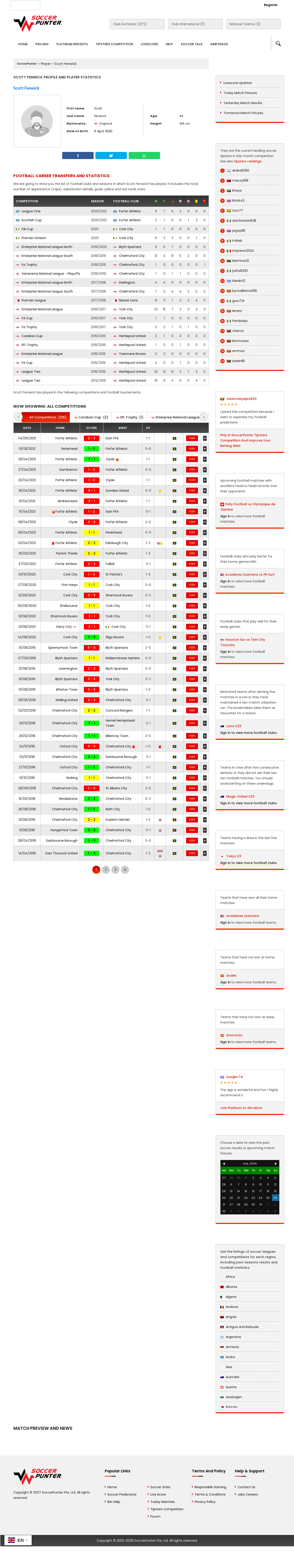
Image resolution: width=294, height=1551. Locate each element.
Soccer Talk (191, 44)
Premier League (31, 300)
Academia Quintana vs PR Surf (250, 574)
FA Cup (24, 318)
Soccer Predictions (121, 1494)
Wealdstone (68, 798)
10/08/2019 (27, 689)
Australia (229, 1377)
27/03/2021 (27, 564)
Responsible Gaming (210, 1487)
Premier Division (31, 238)
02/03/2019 (27, 710)
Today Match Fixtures (240, 93)
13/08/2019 (27, 679)
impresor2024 (237, 250)
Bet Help (113, 1502)
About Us (55, 4)
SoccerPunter (27, 63)
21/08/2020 (27, 626)
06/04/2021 (27, 532)
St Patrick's (114, 574)
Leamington (68, 668)
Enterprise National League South (44, 256)
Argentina (230, 1337)
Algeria (228, 1297)
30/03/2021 (27, 553)
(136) (45, 417)
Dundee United (117, 490)
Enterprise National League (39, 309)
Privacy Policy (205, 1502)
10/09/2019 (27, 647)
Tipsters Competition (114, 44)
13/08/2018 (27, 819)
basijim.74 (231, 1077)
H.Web (231, 240)
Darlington (124, 282)
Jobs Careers (248, 1494)
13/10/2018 (27, 778)
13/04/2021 (27, 501)
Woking (72, 778)
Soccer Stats (160, 1487)
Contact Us (116, 4)
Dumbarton (69, 469)
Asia (226, 1367)
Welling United (67, 700)
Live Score (158, 1494)
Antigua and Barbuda (239, 1327)
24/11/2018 (27, 746)
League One (28, 211)
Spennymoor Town (63, 647)
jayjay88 (232, 230)
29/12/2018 (27, 723)
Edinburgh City (117, 543)
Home (23, 44)
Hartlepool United (129, 336)
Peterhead (69, 448)
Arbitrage (219, 44)
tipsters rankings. (248, 161)
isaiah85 (232, 361)
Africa (227, 1277)
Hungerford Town (64, 830)
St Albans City (116, 788)
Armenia (229, 1347)
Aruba (227, 1357)
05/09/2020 (27, 606)
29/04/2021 (27, 459)
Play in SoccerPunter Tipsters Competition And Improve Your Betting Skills (245, 440)
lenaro (231, 311)
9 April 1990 (103, 131)
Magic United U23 (237, 796)
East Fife (112, 438)
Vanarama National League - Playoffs (48, 273)
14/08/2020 (27, 637)
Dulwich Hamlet (118, 819)
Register (271, 5)
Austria (228, 1387)
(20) (179, 417)
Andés (228, 975)
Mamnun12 (234, 260)
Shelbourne (69, 606)
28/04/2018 (27, 840)
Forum (155, 1516)
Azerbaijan (231, 1397)
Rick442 (232, 200)
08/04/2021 (27, 522)
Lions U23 (230, 726)
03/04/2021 (27, 543)
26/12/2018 (27, 736)
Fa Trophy (26, 264)
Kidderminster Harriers (123, 658)
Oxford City (69, 746)
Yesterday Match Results (243, 103)
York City (123, 309)
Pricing (42, 44)
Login (246, 5)
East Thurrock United (61, 853)
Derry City (66, 626)
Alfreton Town (67, 689)
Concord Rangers (119, 710)
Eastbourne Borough (121, 757)
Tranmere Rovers (129, 354)
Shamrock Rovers (119, 595)
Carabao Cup (29, 336)
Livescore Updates (238, 83)
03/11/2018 (27, 757)
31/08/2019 (27, 668)
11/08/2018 (27, 830)
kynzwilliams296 (238, 291)
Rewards (140, 4)
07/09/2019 (27, 658)
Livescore (149, 44)
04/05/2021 (27, 438)
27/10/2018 (27, 767)
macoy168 (234, 180)
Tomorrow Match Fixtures (243, 113)
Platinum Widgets (72, 44)
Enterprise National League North (44, 247)
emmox (232, 351)
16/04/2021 (27, 490)
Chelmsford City (129, 256)
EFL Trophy (27, 345)
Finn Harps (70, 585)
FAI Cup (24, 229)
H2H (192, 438)
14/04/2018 (27, 853)
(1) (129, 417)
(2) (91, 417)
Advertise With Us (85, 4)
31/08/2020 (27, 616)
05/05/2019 (27, 700)
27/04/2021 (27, 469)
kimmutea (234, 341)
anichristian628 (238, 220)
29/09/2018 (27, 788)
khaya (231, 190)
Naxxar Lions (125, 300)
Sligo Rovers (115, 637)
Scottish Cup (29, 220)
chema (232, 331)
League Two (28, 371)
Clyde (112, 459)
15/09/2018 (27, 798)
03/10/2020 (27, 574)
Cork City (123, 229)
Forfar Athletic (127, 211)
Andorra (229, 1307)
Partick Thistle (67, 553)
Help (169, 44)
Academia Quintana (239, 916)
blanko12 (232, 280)
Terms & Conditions (210, 1494)
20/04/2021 (27, 480)
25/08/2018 (27, 809)
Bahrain (228, 1407)
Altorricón (231, 1035)
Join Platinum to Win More (241, 1108)
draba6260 (234, 170)
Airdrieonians (68, 501)
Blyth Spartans (127, 247)
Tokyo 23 (230, 856)
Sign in (225, 516)
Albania (228, 1287)
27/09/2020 (27, 585)
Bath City (113, 809)
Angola (228, 1317)
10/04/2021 (27, 511)
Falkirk (110, 564)
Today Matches (162, 1502)
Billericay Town (117, 736)
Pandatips (234, 321)
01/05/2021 (27, 448)
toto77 (231, 210)
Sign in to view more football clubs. (248, 732)
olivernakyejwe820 (238, 399)
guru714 (232, 301)
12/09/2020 (27, 595)
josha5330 (234, 270)
